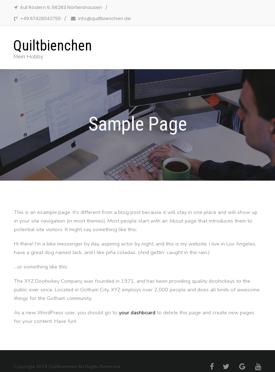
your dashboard (137, 312)
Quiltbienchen (52, 45)
